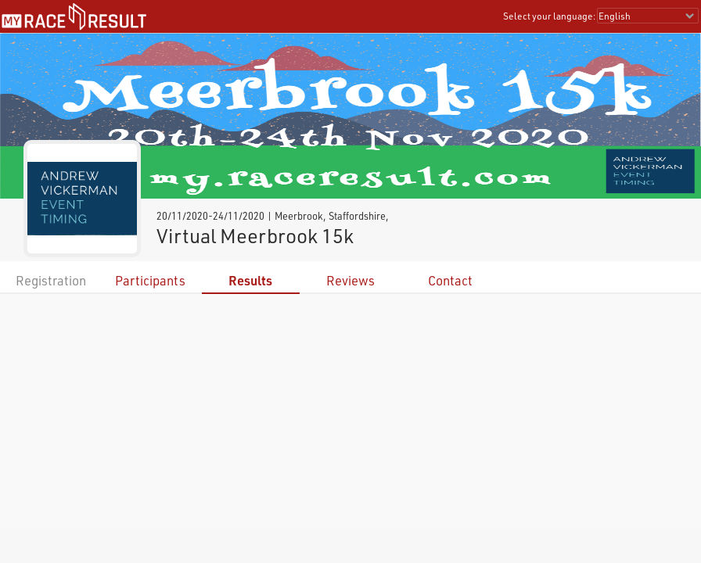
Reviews (350, 280)
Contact (450, 280)
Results (250, 280)
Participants (150, 280)
